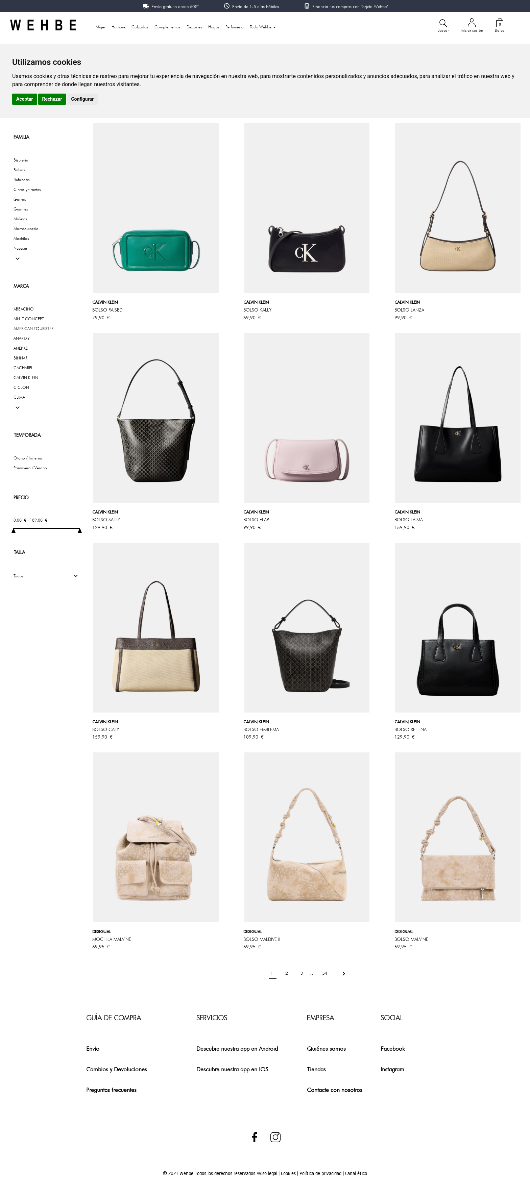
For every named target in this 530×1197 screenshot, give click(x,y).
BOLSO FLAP (256, 519)
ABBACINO (24, 308)
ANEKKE (21, 348)
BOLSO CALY (105, 729)
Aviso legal (268, 1173)
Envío (92, 1048)
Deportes (194, 26)
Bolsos (19, 169)
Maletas (20, 218)
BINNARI (21, 357)
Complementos (167, 26)
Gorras (20, 199)
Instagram (392, 1069)
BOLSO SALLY (106, 519)
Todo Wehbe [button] (261, 26)
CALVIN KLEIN (26, 377)
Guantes (21, 208)
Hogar (213, 26)
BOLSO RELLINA (410, 729)
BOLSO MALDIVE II (261, 939)
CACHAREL (23, 367)
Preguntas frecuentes (111, 1089)
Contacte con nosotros (334, 1089)
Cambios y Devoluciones (116, 1069)
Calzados (139, 26)
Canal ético (356, 1173)
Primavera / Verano (30, 467)
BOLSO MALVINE (411, 939)
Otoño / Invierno (28, 457)
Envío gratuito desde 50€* (175, 6)
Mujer (100, 26)
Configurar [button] (82, 99)
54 (325, 973)
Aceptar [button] (24, 99)
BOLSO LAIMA (408, 519)
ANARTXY (22, 338)
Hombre (118, 26)
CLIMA (19, 397)
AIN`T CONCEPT (29, 318)
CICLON (21, 387)
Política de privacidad (321, 1173)
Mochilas (21, 238)
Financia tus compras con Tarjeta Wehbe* (350, 6)
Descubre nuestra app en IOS (232, 1069)
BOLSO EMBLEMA (261, 729)
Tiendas (316, 1069)
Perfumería (234, 26)
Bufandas (22, 179)
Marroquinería (26, 228)
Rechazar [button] (52, 99)
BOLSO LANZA (409, 310)
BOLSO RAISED (107, 310)
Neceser (20, 248)
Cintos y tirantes (27, 189)
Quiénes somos (326, 1048)
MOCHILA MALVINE (111, 939)
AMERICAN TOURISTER (33, 328)
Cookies (289, 1173)
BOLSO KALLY (257, 310)
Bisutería (21, 160)
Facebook (393, 1048)
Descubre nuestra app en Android (237, 1048)
